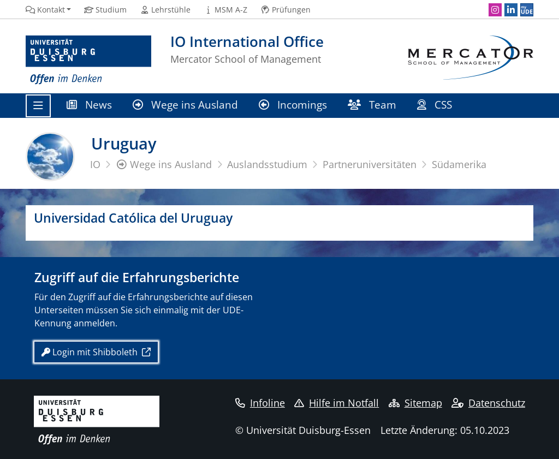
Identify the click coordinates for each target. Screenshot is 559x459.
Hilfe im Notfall (336, 402)
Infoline (260, 402)
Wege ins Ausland (185, 104)
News (89, 104)
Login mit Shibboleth (90, 352)
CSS (436, 104)
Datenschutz (488, 402)
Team (372, 104)
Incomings (293, 104)
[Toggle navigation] (38, 105)
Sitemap (415, 402)
